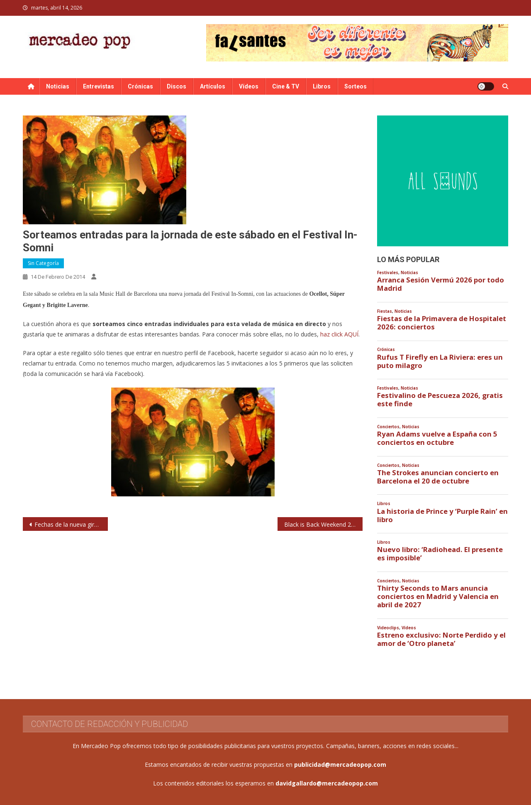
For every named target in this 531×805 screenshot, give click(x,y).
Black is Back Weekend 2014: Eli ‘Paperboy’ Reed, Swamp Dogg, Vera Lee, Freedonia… (323, 524)
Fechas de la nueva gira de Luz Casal (71, 524)
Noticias (57, 86)
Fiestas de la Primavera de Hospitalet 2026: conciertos (441, 322)
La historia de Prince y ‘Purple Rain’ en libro (442, 515)
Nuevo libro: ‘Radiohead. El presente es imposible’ (440, 553)
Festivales (387, 272)
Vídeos (248, 86)
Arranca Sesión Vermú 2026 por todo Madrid (440, 284)
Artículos (212, 86)
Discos (176, 86)
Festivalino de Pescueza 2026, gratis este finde (440, 399)
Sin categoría (43, 263)
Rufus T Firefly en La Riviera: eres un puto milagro (440, 361)
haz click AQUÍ (339, 334)
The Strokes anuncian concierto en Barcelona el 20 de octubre (438, 477)
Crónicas (140, 86)
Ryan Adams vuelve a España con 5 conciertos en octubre (437, 438)
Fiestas (384, 311)
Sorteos (355, 86)
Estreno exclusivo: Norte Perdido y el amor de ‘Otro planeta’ (441, 639)
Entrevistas (98, 86)
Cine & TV (285, 86)
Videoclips (388, 628)
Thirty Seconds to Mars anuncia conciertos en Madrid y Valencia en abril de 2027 (438, 596)
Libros (322, 86)
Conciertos (388, 426)
